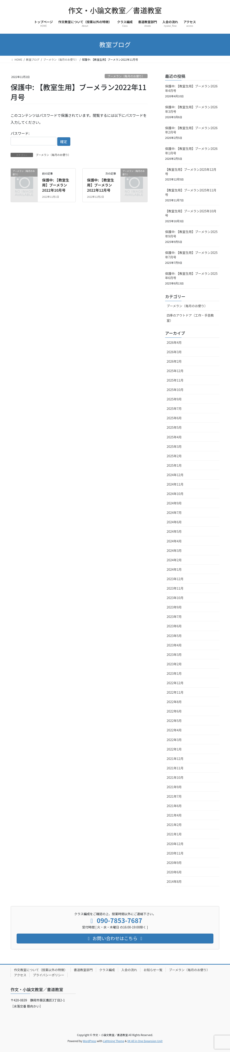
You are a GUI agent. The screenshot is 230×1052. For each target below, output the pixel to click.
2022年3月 (174, 739)
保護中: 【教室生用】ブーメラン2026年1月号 (191, 150)
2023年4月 (174, 645)
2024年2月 (174, 560)
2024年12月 (175, 475)
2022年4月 (174, 730)
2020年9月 (174, 862)
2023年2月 (174, 664)
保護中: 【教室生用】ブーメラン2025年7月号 (191, 254)
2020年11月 (175, 853)
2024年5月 (174, 531)
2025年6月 (174, 418)
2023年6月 (174, 626)
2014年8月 (174, 881)
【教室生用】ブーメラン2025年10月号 (190, 213)
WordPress (89, 1041)
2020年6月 (174, 872)
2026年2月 (174, 361)
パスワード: (33, 138)
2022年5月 (174, 720)
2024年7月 (174, 512)
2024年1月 (174, 569)
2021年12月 (175, 758)
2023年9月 (174, 607)
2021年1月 (174, 834)
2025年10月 (175, 389)
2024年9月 (174, 503)
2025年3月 (174, 446)
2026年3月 (174, 352)
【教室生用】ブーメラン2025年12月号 (190, 171)
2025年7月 (174, 408)
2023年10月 (175, 597)
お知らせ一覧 (153, 970)
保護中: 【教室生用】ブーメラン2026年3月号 (191, 109)
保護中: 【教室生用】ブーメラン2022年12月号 (100, 185)
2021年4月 (174, 815)
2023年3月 (174, 654)
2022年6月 (174, 711)
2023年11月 (175, 588)
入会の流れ (129, 970)
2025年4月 (174, 437)
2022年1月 (174, 749)
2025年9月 (174, 399)
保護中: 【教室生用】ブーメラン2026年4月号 (191, 88)
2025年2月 (174, 456)
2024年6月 (174, 522)
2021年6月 (174, 805)
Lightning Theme (113, 1041)
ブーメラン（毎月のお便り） (126, 76)
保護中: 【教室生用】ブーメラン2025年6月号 (191, 275)
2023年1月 (174, 673)
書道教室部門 (83, 970)
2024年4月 (174, 541)
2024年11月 (175, 484)
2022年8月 (174, 701)
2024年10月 (175, 493)
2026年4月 (174, 342)
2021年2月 (174, 824)
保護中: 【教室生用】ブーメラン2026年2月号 (191, 130)
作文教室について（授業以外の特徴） (40, 970)
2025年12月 (175, 370)
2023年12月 (175, 579)
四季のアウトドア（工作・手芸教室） (190, 318)
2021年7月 (174, 796)
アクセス (20, 975)
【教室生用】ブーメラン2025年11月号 (190, 192)
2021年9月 (174, 787)
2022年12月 (175, 683)
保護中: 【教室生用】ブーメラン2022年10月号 (55, 185)
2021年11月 (175, 768)
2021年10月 (175, 777)
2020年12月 (175, 843)
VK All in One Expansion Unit (145, 1041)
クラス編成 (107, 970)
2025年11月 (175, 380)
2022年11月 (175, 692)
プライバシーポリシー (48, 975)
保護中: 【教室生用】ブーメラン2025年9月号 (191, 233)
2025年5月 (174, 427)
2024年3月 (174, 550)
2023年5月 (174, 635)
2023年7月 (174, 616)
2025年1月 (174, 465)
